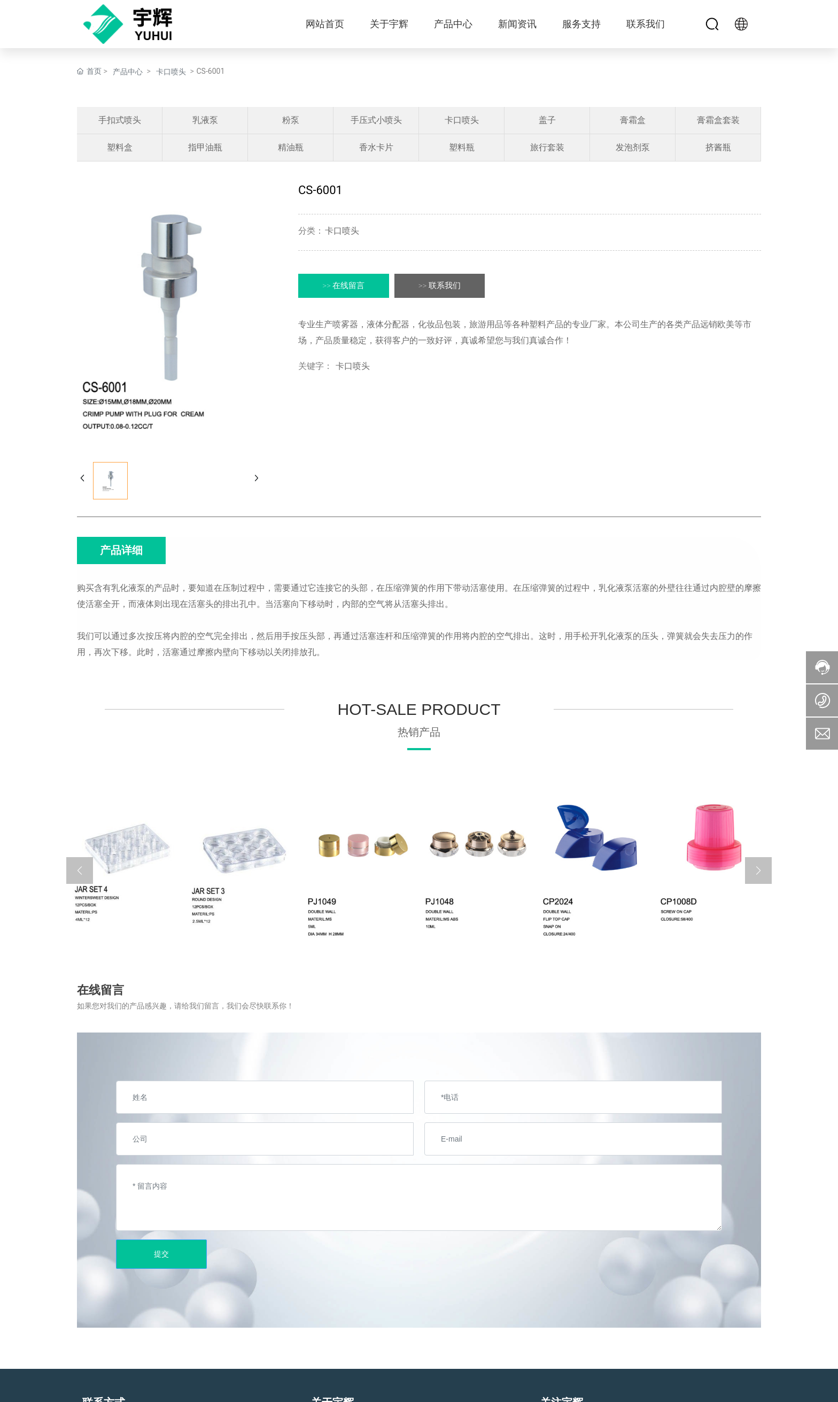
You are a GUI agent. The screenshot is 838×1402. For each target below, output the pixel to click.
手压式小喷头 (376, 120)
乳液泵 (205, 120)
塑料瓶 (462, 147)
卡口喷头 (171, 71)
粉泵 (290, 120)
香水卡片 (376, 147)
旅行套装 (547, 147)
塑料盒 (120, 147)
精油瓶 (291, 147)
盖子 (547, 120)
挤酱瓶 (718, 147)
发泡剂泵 (633, 147)
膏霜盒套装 (718, 120)
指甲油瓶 (205, 147)
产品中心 (128, 71)
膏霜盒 (633, 120)
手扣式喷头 (119, 120)
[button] (79, 870)
